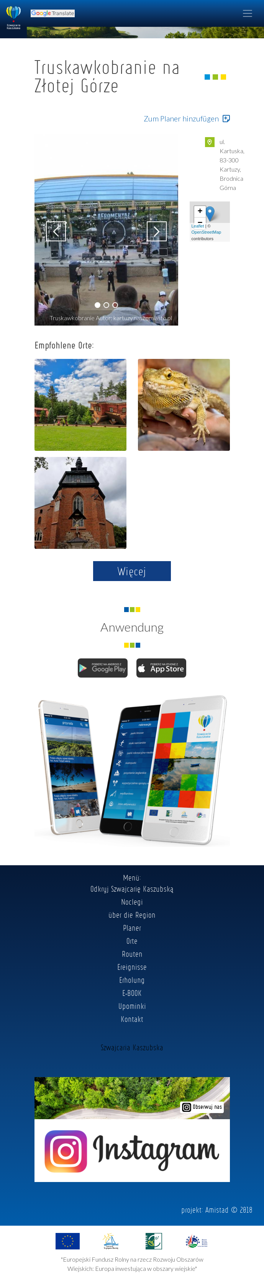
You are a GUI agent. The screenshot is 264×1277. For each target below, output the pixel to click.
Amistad (217, 1210)
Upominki (132, 1006)
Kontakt (132, 1019)
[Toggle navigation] (247, 13)
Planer (132, 928)
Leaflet (198, 226)
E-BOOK (132, 993)
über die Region (132, 915)
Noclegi (132, 902)
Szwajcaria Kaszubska (132, 1047)
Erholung (132, 980)
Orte (132, 941)
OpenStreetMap (206, 232)
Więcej (132, 571)
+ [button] (199, 212)
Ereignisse (132, 967)
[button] (97, 305)
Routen (132, 954)
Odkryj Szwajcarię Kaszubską (132, 889)
